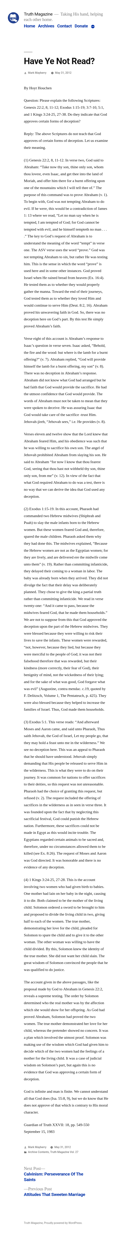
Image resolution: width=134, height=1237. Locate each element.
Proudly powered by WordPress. (63, 1223)
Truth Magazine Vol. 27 (64, 1152)
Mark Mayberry (37, 72)
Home (29, 25)
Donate (81, 25)
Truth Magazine (38, 14)
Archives (46, 25)
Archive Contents (38, 1152)
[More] (93, 27)
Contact (64, 25)
